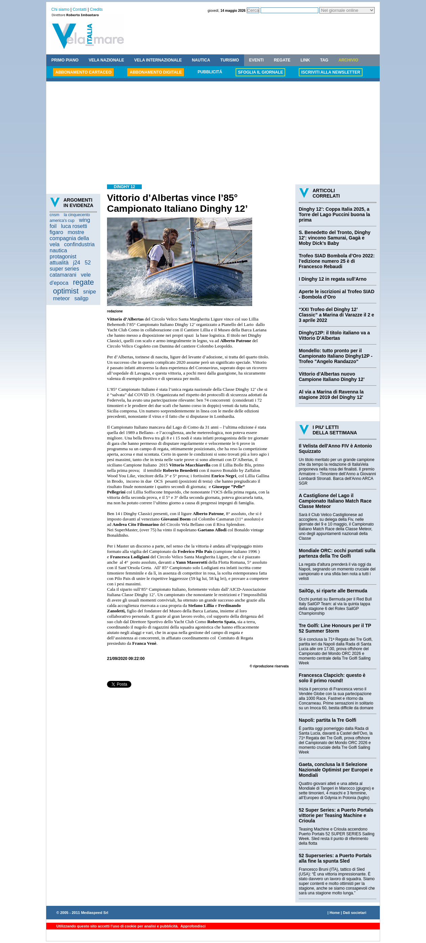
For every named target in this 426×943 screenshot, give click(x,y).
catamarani (63, 275)
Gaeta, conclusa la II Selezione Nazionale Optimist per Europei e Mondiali (336, 770)
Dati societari (354, 913)
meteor (61, 298)
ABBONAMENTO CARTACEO (83, 72)
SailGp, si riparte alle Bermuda (333, 590)
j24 (76, 262)
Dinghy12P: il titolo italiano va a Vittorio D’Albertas (334, 335)
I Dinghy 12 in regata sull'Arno (333, 279)
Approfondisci (193, 926)
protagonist (63, 256)
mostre (76, 232)
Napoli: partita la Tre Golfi (327, 720)
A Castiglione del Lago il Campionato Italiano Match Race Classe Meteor (335, 501)
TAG (324, 60)
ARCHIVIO (348, 60)
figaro (56, 232)
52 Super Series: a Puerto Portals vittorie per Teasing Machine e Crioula (336, 815)
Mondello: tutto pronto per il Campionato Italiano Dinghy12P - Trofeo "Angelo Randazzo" (335, 356)
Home (334, 913)
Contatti (79, 9)
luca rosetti (74, 226)
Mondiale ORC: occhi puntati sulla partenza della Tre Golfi (337, 553)
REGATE (282, 60)
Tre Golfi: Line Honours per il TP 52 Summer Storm (335, 628)
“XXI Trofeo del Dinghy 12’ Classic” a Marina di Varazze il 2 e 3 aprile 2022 (336, 315)
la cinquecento (77, 214)
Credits (96, 9)
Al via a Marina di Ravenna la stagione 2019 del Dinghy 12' (331, 394)
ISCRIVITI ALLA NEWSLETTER (330, 72)
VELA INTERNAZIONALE (158, 60)
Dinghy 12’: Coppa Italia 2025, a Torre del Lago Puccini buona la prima (334, 214)
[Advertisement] (213, 133)
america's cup (62, 220)
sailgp (81, 298)
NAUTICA (201, 60)
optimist (66, 291)
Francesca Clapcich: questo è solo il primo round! (332, 677)
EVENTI (256, 60)
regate (83, 282)
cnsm (54, 214)
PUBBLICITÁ (209, 72)
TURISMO (229, 60)
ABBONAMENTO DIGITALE (156, 72)
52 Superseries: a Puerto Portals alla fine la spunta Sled (335, 858)
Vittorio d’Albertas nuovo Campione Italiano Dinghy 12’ (332, 376)
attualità (59, 262)
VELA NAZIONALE (106, 60)
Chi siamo (60, 9)
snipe (89, 292)
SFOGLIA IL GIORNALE (260, 72)
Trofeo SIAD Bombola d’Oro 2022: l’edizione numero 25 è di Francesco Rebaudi (337, 261)
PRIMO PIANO (65, 60)
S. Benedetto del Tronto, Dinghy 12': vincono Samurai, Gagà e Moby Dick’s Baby (334, 238)
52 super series (70, 266)
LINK (305, 60)
